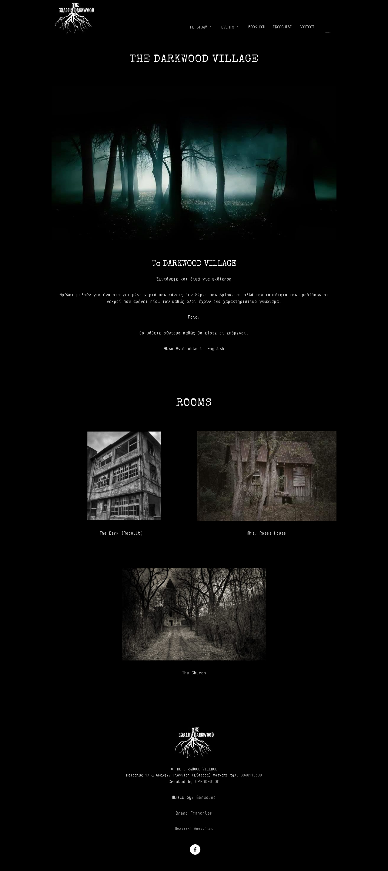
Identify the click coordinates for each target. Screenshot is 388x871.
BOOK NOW (256, 26)
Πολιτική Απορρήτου (194, 828)
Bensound (206, 797)
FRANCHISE (282, 26)
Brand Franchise (194, 813)
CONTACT (306, 26)
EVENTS (231, 27)
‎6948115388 (251, 775)
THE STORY (201, 27)
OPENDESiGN (207, 781)
